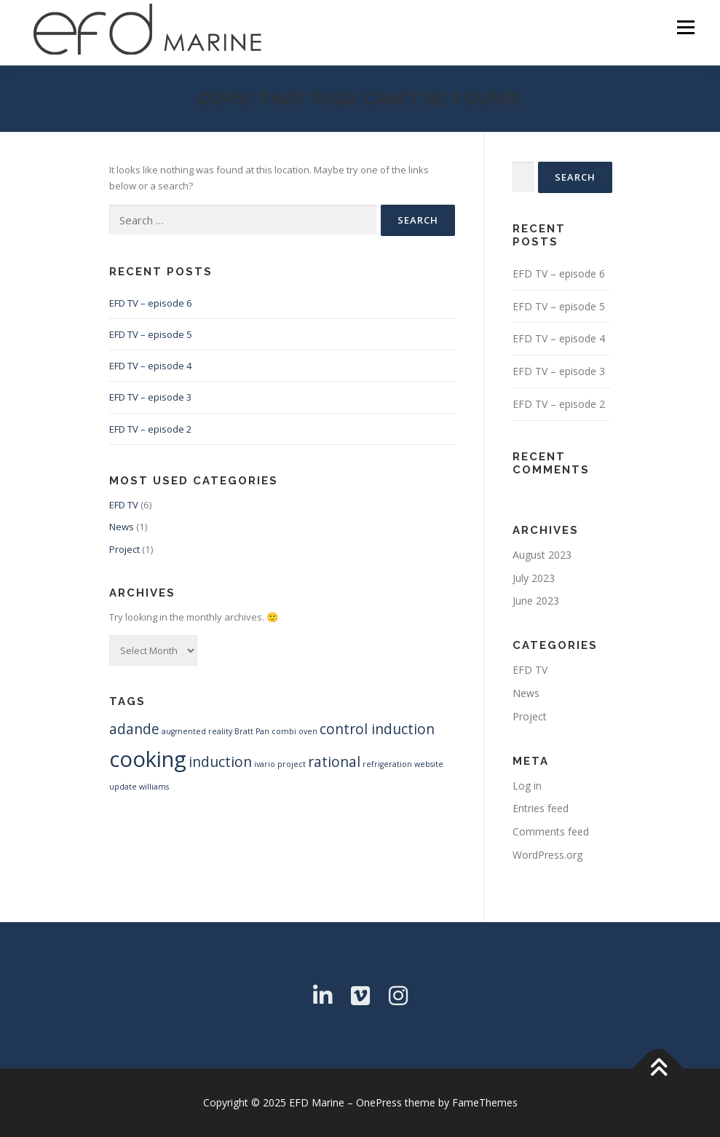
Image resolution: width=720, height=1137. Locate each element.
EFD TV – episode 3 (150, 397)
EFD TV (123, 504)
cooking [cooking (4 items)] (147, 759)
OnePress (379, 1102)
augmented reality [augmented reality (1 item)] (197, 731)
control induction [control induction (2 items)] (377, 729)
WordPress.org (547, 855)
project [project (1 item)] (291, 764)
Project (124, 549)
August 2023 (542, 555)
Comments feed (551, 831)
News (121, 526)
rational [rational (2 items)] (334, 761)
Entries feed (541, 808)
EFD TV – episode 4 (150, 365)
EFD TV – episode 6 (150, 303)
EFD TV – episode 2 (150, 429)
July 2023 (534, 578)
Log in (527, 785)
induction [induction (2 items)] (220, 761)
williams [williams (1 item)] (154, 787)
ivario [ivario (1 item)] (264, 764)
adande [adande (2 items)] (134, 729)
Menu (685, 27)
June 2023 (536, 600)
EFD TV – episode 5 (150, 334)
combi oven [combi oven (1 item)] (294, 731)
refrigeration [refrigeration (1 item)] (387, 764)
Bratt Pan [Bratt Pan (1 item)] (251, 731)
